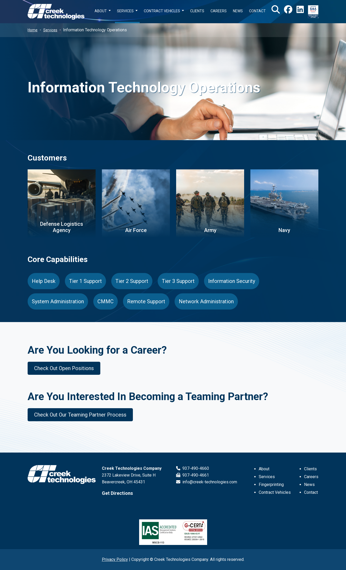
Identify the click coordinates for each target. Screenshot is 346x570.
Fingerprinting (271, 484)
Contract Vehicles (275, 492)
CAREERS (219, 11)
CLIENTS (197, 11)
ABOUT (101, 11)
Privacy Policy (115, 559)
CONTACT (257, 11)
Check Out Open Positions (64, 368)
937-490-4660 (192, 468)
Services (50, 30)
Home (33, 30)
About (264, 468)
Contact (311, 492)
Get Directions (117, 493)
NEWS (238, 11)
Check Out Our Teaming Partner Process (80, 415)
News (309, 484)
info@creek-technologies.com (206, 481)
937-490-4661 (192, 475)
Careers (311, 476)
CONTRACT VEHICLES (162, 11)
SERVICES (125, 11)
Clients (310, 468)
